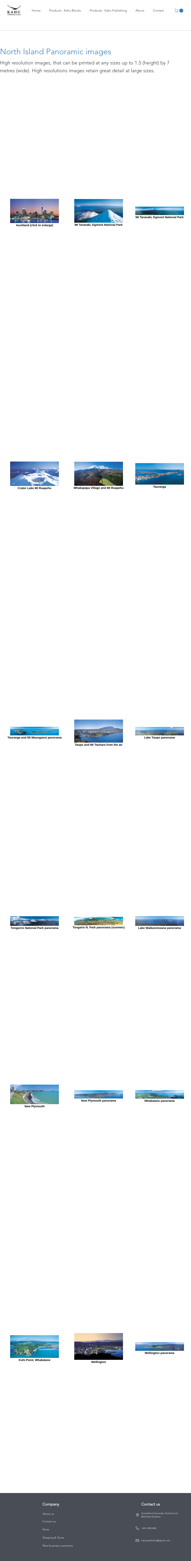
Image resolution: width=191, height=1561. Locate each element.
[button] (65, 10)
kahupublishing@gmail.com (155, 1540)
